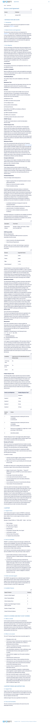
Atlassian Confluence (33, 721)
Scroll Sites (27, 721)
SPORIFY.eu (12, 26)
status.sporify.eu (28, 145)
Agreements (16, 1)
